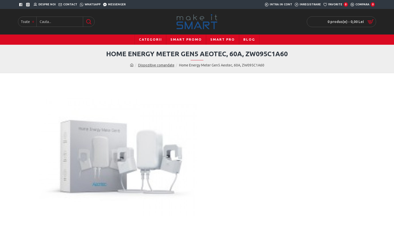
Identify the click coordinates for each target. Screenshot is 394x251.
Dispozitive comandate (156, 65)
